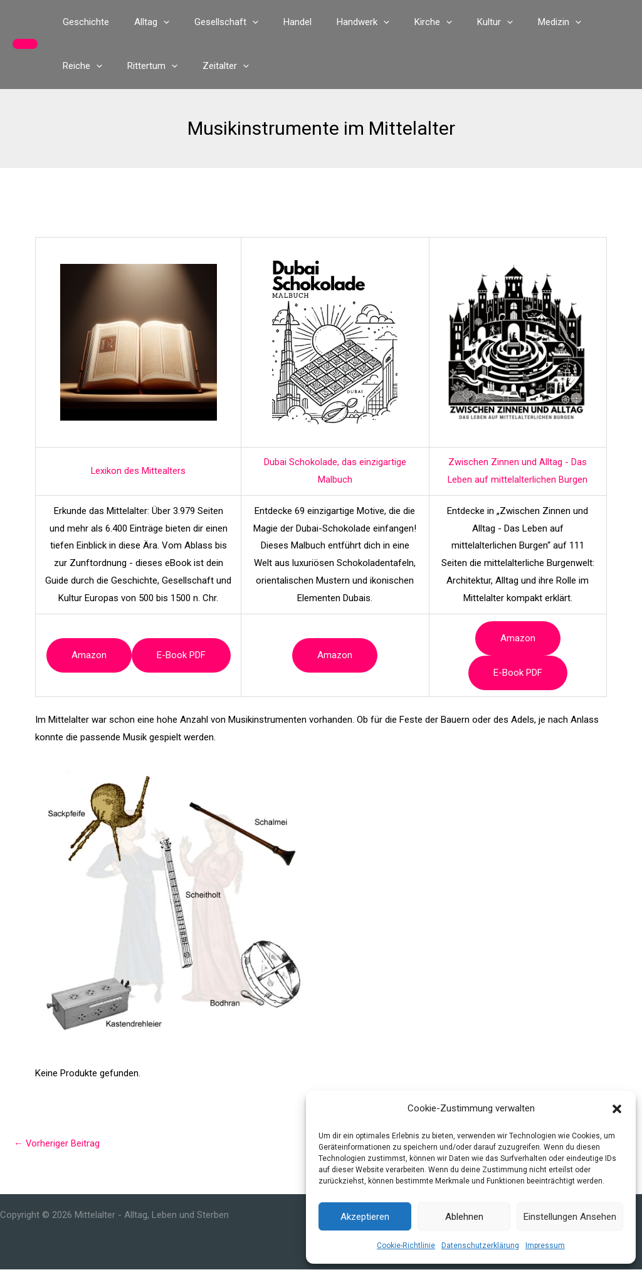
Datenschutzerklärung (480, 1245)
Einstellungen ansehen (570, 1216)
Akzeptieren (364, 1216)
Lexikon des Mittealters (138, 470)
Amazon (89, 655)
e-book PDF (181, 655)
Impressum (545, 1245)
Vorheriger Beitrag (57, 1143)
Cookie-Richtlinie (406, 1245)
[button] (617, 1109)
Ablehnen (464, 1216)
